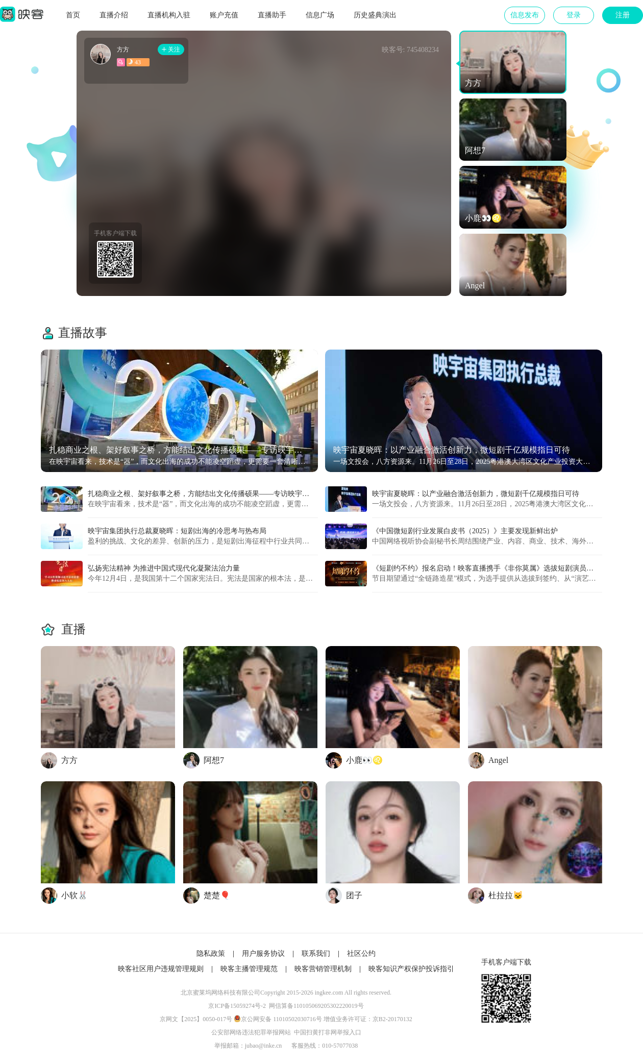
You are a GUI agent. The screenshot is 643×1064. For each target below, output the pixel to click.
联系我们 (316, 953)
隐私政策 (210, 953)
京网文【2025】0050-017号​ (196, 1019)
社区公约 (361, 953)
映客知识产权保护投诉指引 (411, 969)
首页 (73, 15)
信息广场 (320, 15)
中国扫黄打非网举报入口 (327, 1032)
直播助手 (272, 15)
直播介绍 (114, 15)
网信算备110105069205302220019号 (316, 1005)
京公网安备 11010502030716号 (281, 1019)
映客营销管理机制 (323, 969)
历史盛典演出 (375, 15)
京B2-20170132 (392, 1019)
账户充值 (224, 15)
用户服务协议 (263, 953)
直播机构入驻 (168, 15)
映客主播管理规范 (249, 969)
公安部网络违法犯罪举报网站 (251, 1032)
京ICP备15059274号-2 (237, 1005)
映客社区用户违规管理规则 (161, 969)
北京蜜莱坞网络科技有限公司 (220, 992)
